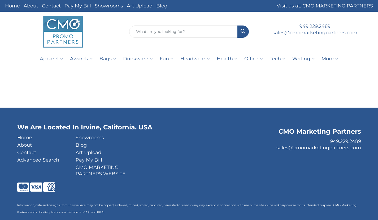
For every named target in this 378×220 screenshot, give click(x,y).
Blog (161, 6)
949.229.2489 (315, 26)
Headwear (195, 59)
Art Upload (140, 6)
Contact (51, 6)
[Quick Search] (183, 32)
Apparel (51, 59)
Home (12, 6)
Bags (107, 59)
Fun (166, 59)
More (329, 59)
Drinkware (138, 59)
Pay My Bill (77, 6)
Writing (303, 59)
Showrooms (109, 6)
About (31, 6)
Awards (81, 59)
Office (253, 59)
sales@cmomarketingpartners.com (315, 33)
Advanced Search (38, 160)
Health (227, 59)
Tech (277, 59)
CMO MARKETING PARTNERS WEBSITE (100, 170)
